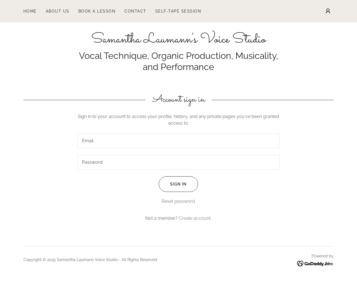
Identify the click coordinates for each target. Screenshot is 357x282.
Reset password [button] (178, 201)
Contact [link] (135, 11)
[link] (178, 41)
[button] (328, 11)
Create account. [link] (195, 218)
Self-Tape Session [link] (178, 11)
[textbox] (178, 140)
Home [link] (30, 11)
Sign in (173, 184)
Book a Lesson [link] (96, 11)
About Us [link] (57, 11)
